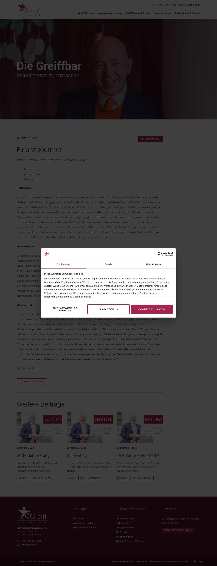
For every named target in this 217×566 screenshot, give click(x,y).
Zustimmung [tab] (63, 264)
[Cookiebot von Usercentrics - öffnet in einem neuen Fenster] (160, 254)
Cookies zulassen (151, 309)
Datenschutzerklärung (56, 297)
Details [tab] (108, 264)
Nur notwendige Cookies (65, 309)
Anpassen (109, 309)
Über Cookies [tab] (153, 264)
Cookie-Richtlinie (82, 297)
